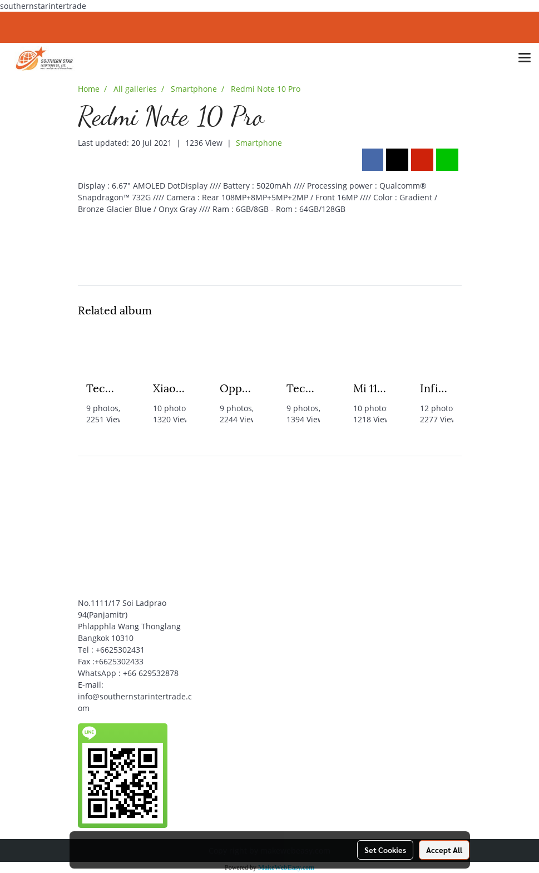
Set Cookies (385, 850)
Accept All (444, 850)
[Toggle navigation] (524, 58)
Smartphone (259, 142)
